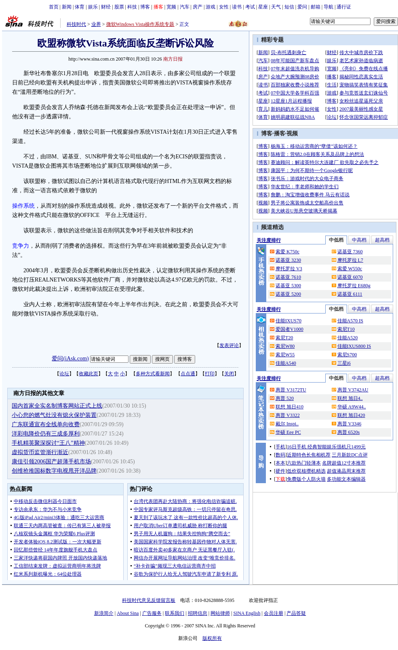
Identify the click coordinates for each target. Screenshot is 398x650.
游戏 (210, 7)
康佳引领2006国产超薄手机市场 (51, 462)
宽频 (171, 7)
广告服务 (152, 613)
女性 (224, 7)
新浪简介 (104, 613)
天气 (276, 7)
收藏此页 (88, 374)
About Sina (128, 613)
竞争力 (20, 246)
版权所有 (212, 638)
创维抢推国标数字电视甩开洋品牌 (54, 471)
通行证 (344, 7)
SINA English (246, 613)
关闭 (229, 374)
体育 (79, 7)
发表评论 (229, 345)
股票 (119, 7)
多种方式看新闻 (153, 374)
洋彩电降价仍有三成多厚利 (46, 434)
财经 (106, 7)
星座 (263, 7)
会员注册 (273, 613)
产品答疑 (296, 613)
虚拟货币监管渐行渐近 (40, 452)
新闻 (67, 7)
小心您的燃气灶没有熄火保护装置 (54, 415)
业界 (96, 24)
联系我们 (174, 613)
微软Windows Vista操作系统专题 (140, 24)
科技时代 (76, 24)
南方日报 (173, 59)
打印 (210, 374)
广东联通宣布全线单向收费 (46, 424)
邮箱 (315, 7)
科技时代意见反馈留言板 (148, 600)
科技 (132, 7)
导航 (328, 7)
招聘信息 (197, 613)
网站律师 (220, 613)
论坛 (64, 374)
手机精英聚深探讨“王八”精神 (48, 443)
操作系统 (23, 206)
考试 (250, 7)
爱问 (302, 7)
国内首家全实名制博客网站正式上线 (57, 406)
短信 (289, 7)
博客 (145, 7)
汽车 (185, 7)
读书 (237, 7)
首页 (54, 7)
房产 (197, 7)
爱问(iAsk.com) (70, 359)
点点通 (188, 374)
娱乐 (93, 7)
